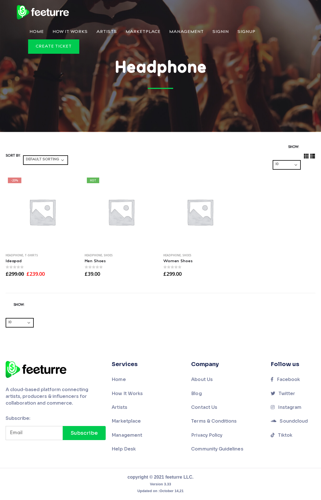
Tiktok (281, 435)
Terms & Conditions (214, 421)
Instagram (286, 407)
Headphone (14, 255)
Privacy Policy (206, 435)
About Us (202, 379)
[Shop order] (45, 160)
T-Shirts (31, 255)
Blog (196, 393)
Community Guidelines (217, 449)
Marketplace (143, 32)
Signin (221, 32)
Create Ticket (54, 46)
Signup (247, 32)
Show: (293, 147)
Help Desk (124, 449)
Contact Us (204, 407)
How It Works (70, 32)
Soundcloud (289, 421)
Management (186, 32)
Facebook (285, 379)
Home (37, 32)
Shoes (108, 255)
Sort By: (13, 156)
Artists (106, 32)
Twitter (283, 393)
